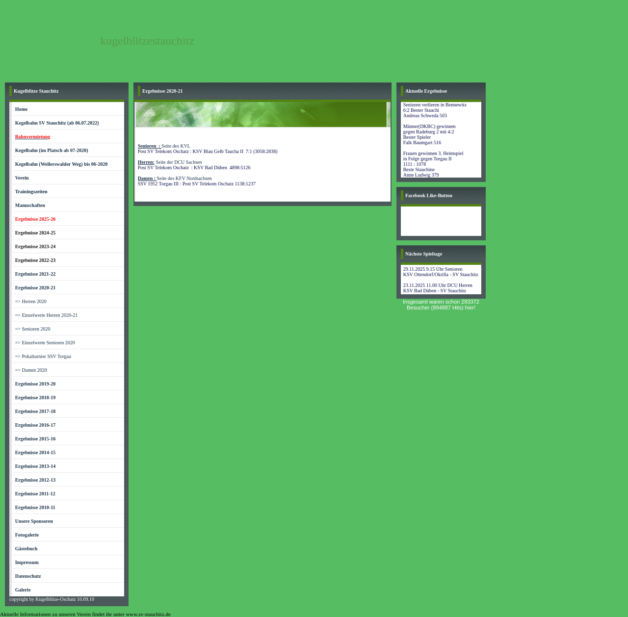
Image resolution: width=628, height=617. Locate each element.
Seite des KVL (164, 146)
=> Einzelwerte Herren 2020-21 (46, 315)
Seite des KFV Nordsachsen (175, 178)
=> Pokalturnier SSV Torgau (43, 356)
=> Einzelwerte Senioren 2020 (45, 342)
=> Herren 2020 (31, 301)
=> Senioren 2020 (33, 329)
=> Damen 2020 (31, 370)
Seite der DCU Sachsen (170, 162)
